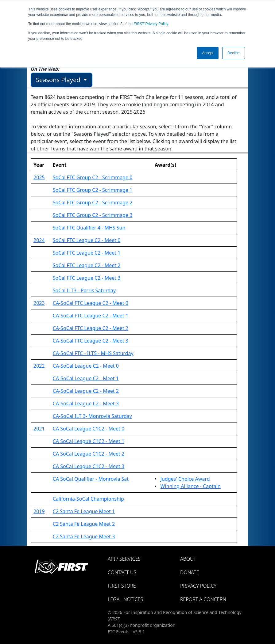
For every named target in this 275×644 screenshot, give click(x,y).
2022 (39, 365)
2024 (39, 240)
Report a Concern (203, 599)
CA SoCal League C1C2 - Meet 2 (88, 453)
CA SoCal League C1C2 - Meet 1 (88, 441)
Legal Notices (125, 599)
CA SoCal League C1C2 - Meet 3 (88, 466)
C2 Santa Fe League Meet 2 (84, 524)
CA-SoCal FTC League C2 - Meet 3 (90, 340)
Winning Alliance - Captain (191, 486)
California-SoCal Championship (88, 498)
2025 (39, 177)
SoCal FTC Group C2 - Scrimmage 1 (93, 190)
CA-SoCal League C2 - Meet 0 (86, 365)
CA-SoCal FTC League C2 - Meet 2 (90, 328)
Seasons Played (59, 80)
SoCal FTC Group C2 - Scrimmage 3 (93, 215)
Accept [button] (207, 53)
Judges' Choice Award (185, 478)
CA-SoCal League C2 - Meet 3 (86, 403)
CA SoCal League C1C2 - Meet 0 (88, 428)
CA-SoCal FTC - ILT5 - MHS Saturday (93, 353)
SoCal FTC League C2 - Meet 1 (87, 252)
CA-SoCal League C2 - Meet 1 (86, 378)
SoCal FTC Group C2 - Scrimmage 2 (93, 202)
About (188, 558)
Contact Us (122, 572)
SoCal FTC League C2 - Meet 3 (87, 278)
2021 (39, 428)
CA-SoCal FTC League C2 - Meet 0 (90, 303)
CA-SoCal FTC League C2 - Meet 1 (90, 315)
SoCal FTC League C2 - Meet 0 (87, 240)
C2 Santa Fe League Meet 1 (84, 511)
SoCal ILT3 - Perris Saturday (84, 290)
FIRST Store (122, 585)
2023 (39, 303)
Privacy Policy (151, 24)
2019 (39, 511)
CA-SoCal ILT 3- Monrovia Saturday (92, 416)
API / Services (124, 558)
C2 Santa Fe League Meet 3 (84, 536)
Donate (189, 572)
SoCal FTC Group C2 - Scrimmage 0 (93, 177)
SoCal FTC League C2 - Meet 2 (87, 265)
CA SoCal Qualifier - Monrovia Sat (91, 478)
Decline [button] (233, 53)
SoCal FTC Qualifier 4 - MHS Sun (89, 227)
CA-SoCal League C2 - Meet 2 (86, 391)
